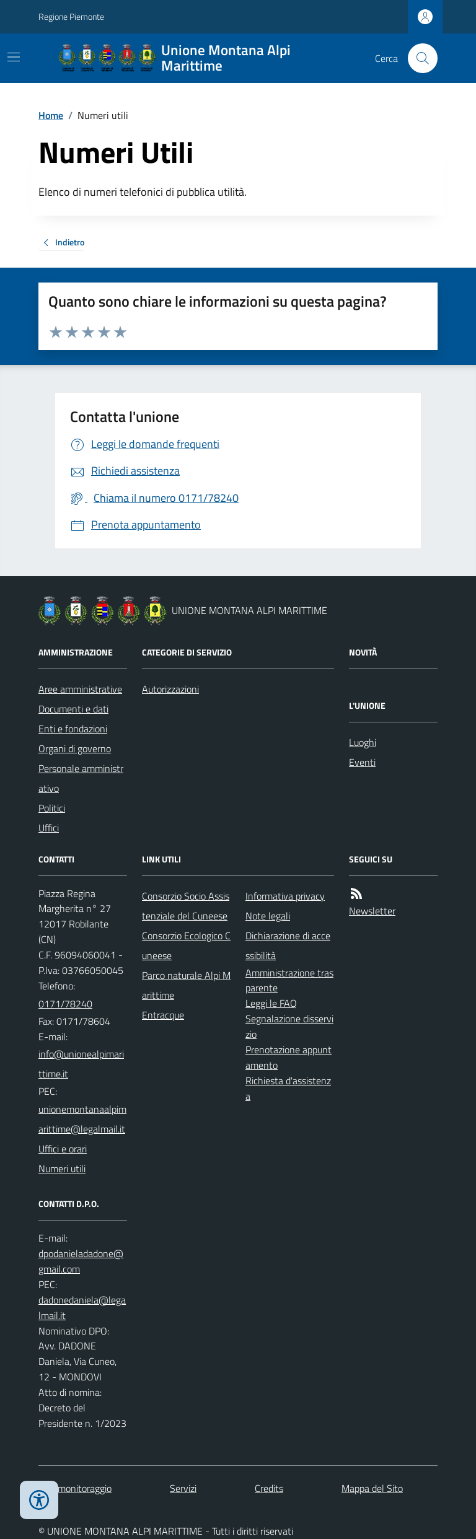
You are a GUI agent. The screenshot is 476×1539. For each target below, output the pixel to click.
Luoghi (362, 742)
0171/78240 (65, 1003)
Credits (269, 1488)
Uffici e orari (62, 1148)
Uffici (48, 827)
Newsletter (372, 910)
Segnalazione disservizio (289, 1026)
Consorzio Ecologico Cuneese (186, 945)
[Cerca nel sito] (418, 58)
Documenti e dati (73, 708)
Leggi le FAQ (271, 1003)
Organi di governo (74, 748)
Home (50, 115)
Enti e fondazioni (72, 728)
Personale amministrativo (80, 778)
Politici (51, 807)
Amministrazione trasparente (289, 980)
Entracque (163, 1014)
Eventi (362, 762)
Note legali (267, 915)
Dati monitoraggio (75, 1488)
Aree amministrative (80, 689)
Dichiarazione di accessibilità (287, 945)
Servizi (183, 1488)
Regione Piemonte (71, 16)
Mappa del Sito (372, 1488)
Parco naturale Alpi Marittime (186, 985)
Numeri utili (62, 1168)
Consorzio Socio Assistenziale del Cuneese (185, 905)
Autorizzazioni (170, 689)
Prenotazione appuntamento (288, 1057)
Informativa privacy (285, 895)
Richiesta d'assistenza (288, 1088)
